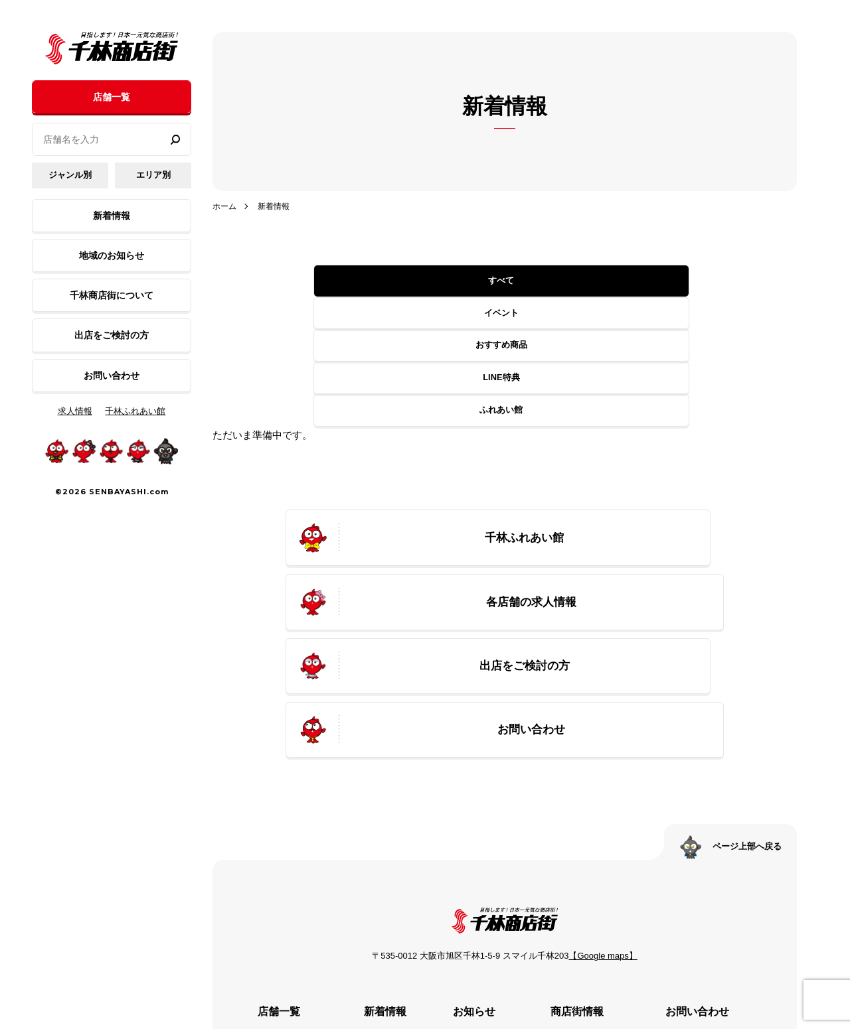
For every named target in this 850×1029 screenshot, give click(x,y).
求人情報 (75, 411)
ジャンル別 (70, 175)
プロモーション (583, 840)
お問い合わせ (111, 375)
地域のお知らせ (111, 255)
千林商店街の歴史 (588, 821)
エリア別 (153, 175)
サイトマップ (700, 840)
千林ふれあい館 (135, 411)
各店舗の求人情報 (281, 840)
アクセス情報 (579, 858)
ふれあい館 (698, 281)
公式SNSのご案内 (588, 896)
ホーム (225, 206)
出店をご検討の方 (111, 335)
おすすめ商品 (501, 281)
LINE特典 (600, 281)
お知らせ (467, 802)
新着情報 (111, 215)
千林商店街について (111, 295)
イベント (403, 281)
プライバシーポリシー (718, 821)
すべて (304, 281)
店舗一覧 (111, 97)
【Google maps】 (602, 719)
